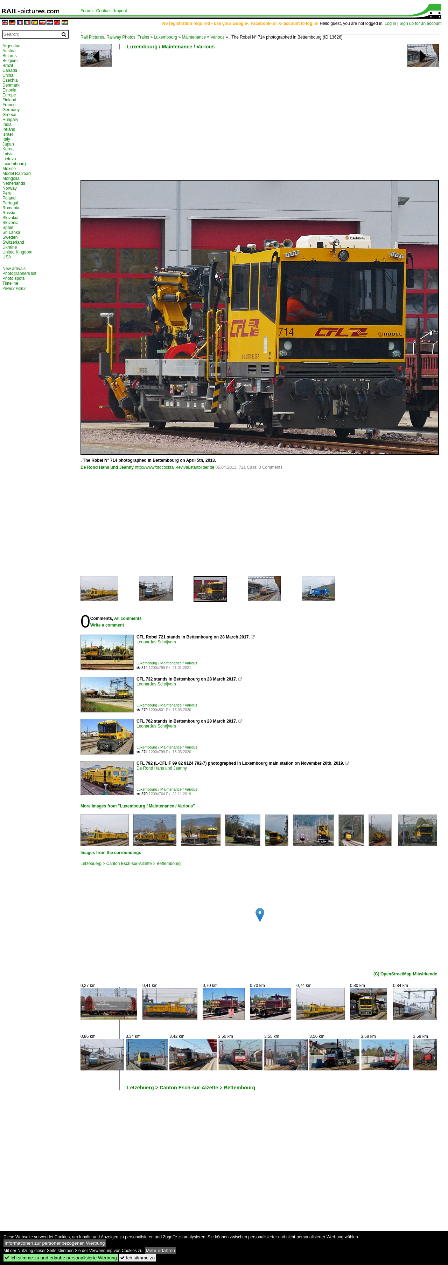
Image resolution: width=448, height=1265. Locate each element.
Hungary (10, 119)
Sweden (10, 237)
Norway (9, 188)
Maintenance (194, 37)
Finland (9, 99)
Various (218, 37)
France (8, 104)
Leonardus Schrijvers (156, 642)
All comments (128, 618)
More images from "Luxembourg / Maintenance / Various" (137, 806)
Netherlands (13, 183)
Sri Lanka (11, 232)
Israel (7, 134)
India (7, 124)
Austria (8, 50)
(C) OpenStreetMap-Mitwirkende (405, 974)
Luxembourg (165, 37)
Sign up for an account (421, 23)
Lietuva (9, 158)
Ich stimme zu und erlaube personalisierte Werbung (61, 1257)
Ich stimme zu (137, 1257)
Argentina (11, 45)
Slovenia (10, 222)
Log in (390, 23)
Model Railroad (16, 173)
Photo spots (13, 278)
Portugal (10, 203)
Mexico (9, 168)
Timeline (10, 283)
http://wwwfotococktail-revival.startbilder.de (174, 467)
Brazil (7, 65)
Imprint (120, 10)
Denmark (11, 85)
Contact (103, 10)
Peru (6, 193)
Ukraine (9, 247)
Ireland (8, 129)
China (7, 75)
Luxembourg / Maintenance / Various (171, 46)
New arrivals (14, 268)
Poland (8, 198)
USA (6, 257)
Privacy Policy (14, 288)
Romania (10, 207)
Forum (86, 10)
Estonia (9, 90)
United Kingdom (17, 252)
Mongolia (11, 178)
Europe (9, 95)
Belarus (9, 55)
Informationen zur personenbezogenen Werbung (55, 1243)
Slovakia (10, 217)
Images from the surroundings (110, 852)
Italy (6, 139)
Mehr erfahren (160, 1250)
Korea (8, 149)
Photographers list (19, 273)
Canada (9, 70)
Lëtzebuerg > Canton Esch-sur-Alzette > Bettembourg (130, 863)
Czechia (10, 80)
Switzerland (13, 242)
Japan (8, 144)
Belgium (10, 60)
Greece (9, 114)
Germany (11, 109)
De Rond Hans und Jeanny (107, 467)
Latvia (8, 153)
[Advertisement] (260, 117)
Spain (7, 227)
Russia (8, 212)
